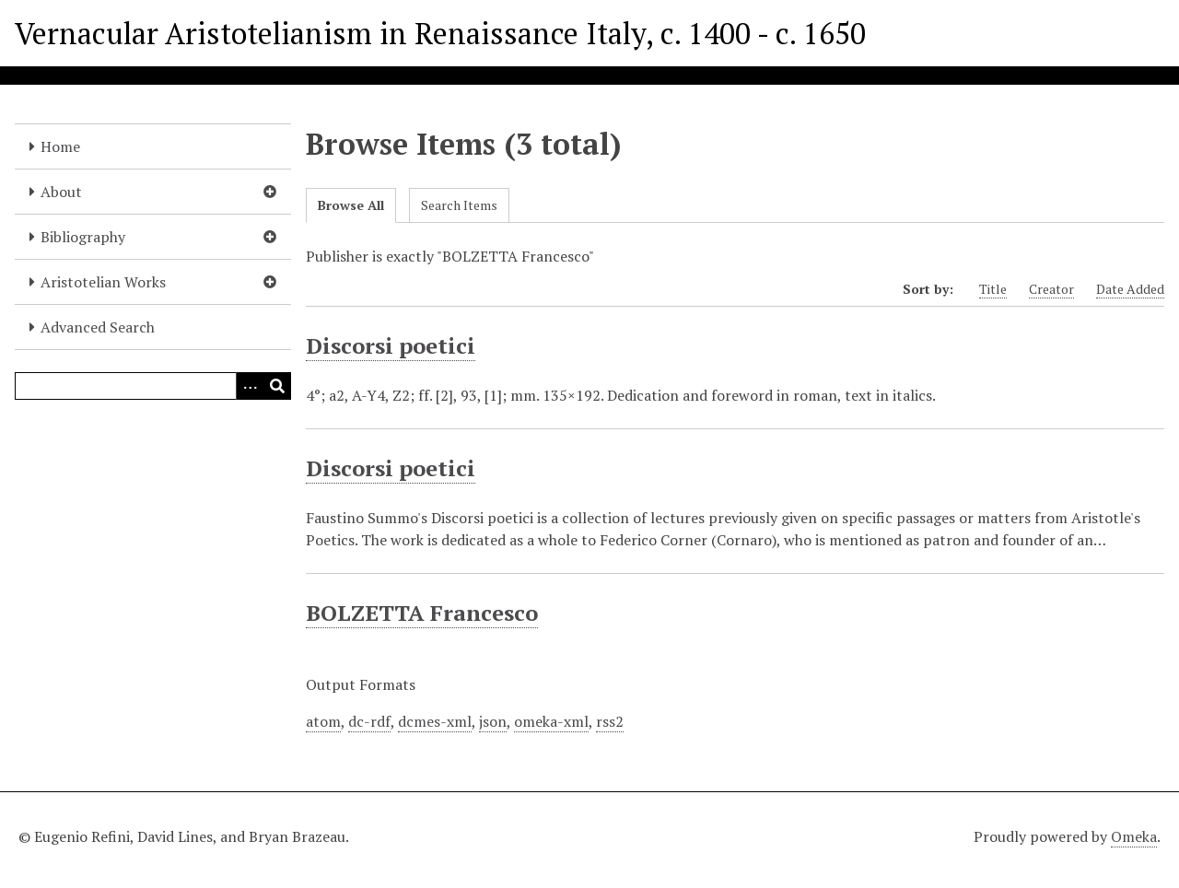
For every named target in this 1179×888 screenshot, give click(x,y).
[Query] (153, 386)
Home (60, 146)
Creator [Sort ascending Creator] (1051, 289)
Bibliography (83, 237)
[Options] (249, 386)
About (61, 191)
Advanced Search (98, 327)
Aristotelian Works (103, 282)
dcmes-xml (435, 721)
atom (323, 721)
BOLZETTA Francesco (422, 612)
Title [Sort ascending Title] (993, 289)
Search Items (459, 205)
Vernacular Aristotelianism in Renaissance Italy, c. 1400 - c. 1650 (440, 33)
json (493, 721)
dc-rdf (369, 721)
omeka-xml (551, 721)
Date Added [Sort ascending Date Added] (1130, 289)
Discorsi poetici (390, 345)
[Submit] (277, 386)
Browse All (351, 205)
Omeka (1134, 836)
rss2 (610, 721)
